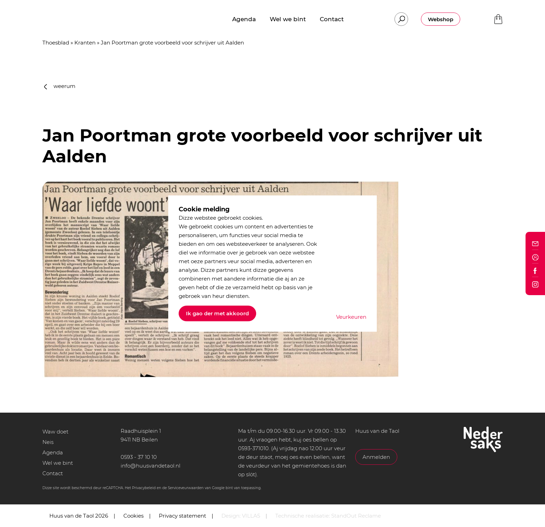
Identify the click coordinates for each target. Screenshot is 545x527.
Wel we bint (57, 463)
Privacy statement (182, 515)
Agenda (52, 452)
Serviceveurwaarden (186, 488)
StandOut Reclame (356, 515)
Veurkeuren (351, 317)
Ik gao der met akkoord (217, 313)
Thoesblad (55, 42)
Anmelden (376, 457)
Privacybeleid (144, 488)
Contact (52, 473)
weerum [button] (59, 86)
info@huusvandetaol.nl (150, 465)
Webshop (440, 19)
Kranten (85, 42)
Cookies (133, 515)
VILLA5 (251, 515)
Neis (48, 442)
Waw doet (55, 431)
